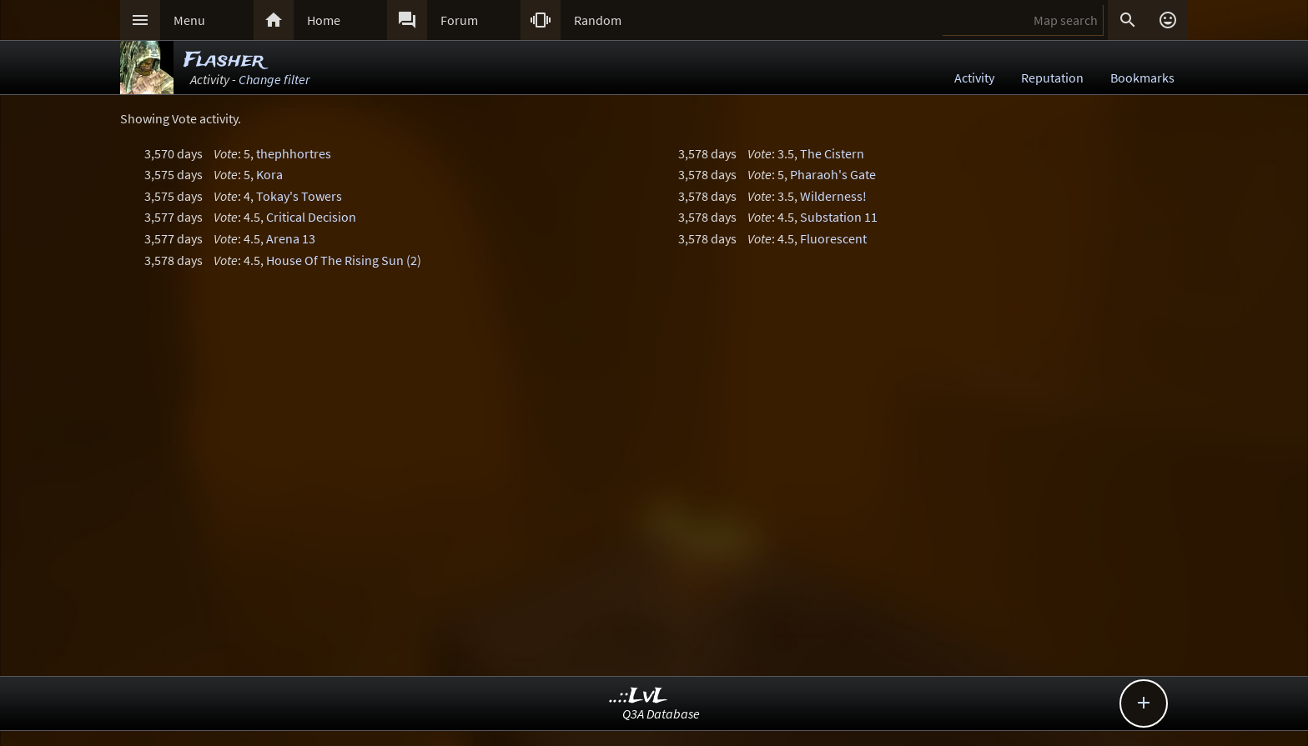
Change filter (274, 79)
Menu (189, 20)
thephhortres (293, 153)
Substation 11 (839, 216)
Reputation (1052, 77)
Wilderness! (833, 196)
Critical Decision (311, 216)
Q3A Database (661, 713)
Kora (269, 174)
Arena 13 (290, 238)
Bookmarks (1142, 77)
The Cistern (832, 153)
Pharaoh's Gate (833, 174)
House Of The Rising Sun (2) (343, 260)
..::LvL (639, 696)
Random (597, 20)
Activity (974, 77)
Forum (459, 20)
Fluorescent (833, 238)
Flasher (224, 60)
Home (323, 20)
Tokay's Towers (299, 196)
